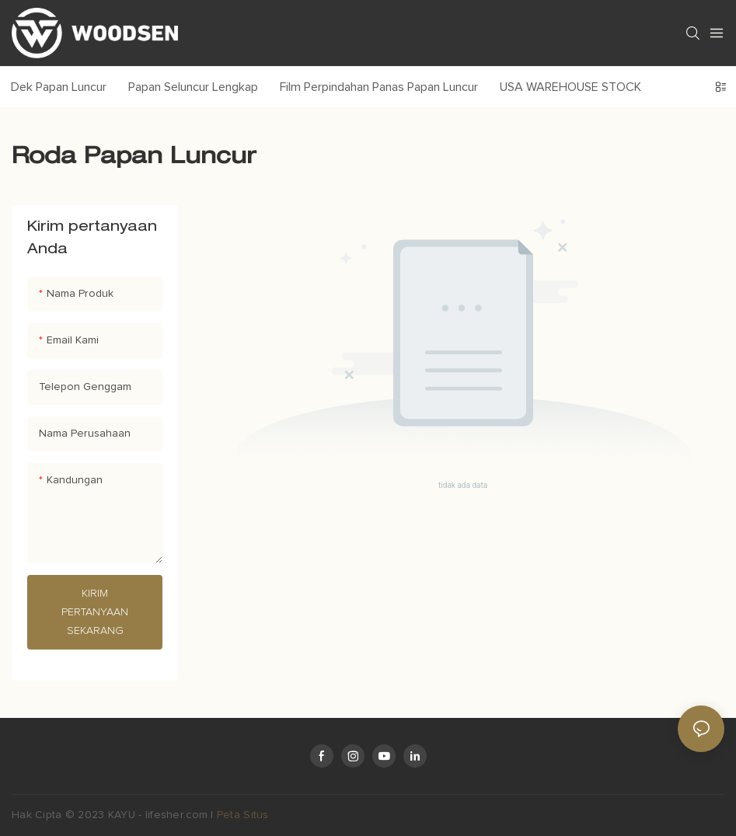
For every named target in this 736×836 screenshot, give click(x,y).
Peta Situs (243, 815)
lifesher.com (178, 815)
